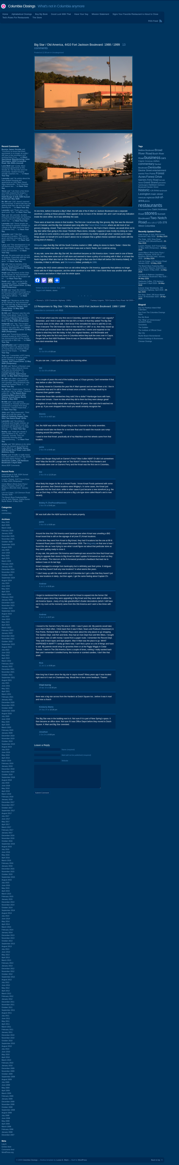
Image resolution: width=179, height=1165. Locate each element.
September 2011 (8, 1010)
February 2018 (7, 797)
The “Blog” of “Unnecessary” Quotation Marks (149, 321)
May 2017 (5, 822)
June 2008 (6, 1118)
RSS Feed (153, 21)
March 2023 (6, 628)
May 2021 (5, 689)
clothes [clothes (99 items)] (156, 161)
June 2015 (6, 885)
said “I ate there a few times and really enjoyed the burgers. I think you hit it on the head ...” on (16, 195)
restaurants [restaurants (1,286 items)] (150, 205)
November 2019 (8, 738)
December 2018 (8, 769)
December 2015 (8, 869)
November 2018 (8, 772)
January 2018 (7, 799)
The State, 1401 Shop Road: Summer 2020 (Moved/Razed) (150, 240)
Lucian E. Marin (62, 1160)
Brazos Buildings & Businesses (150, 338)
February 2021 (7, 697)
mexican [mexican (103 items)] (142, 197)
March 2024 (6, 594)
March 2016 (6, 860)
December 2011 (8, 1002)
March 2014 (6, 927)
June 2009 (6, 1085)
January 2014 (7, 932)
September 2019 (8, 744)
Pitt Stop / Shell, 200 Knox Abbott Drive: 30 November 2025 (151, 296)
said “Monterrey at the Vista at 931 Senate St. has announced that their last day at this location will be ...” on (16, 275)
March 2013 (6, 960)
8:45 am (52, 450)
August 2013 (7, 946)
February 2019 (7, 763)
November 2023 (8, 605)
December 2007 (8, 1135)
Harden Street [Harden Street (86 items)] (152, 187)
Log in (4, 1144)
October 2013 (7, 941)
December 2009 (8, 1068)
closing (4, 510)
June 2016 (6, 852)
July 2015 (5, 883)
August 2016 (7, 847)
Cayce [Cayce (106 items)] (141, 161)
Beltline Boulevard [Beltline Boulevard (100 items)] (146, 150)
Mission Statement (100, 14)
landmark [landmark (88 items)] (163, 191)
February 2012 (7, 996)
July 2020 (5, 716)
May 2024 (5, 589)
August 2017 (7, 813)
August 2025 (7, 547)
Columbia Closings (21, 6)
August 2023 (7, 614)
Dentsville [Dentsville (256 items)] (154, 167)
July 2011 (5, 1016)
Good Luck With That (61, 14)
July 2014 (5, 916)
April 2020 (6, 725)
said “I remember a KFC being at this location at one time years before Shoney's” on (16, 359)
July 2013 (5, 949)
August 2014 (7, 913)
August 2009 (7, 1079)
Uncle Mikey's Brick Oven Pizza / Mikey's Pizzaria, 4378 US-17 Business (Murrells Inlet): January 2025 (15, 487)
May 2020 (5, 722)
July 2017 (5, 816)
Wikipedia (38, 245)
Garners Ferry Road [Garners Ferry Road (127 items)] (148, 180)
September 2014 (8, 910)
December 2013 (8, 935)
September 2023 (8, 611)
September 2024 (8, 578)
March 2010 (6, 1060)
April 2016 (6, 858)
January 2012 (7, 999)
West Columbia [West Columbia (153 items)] (146, 225)
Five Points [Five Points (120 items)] (150, 173)
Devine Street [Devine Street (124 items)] (145, 170)
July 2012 (5, 982)
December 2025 (8, 536)
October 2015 (7, 874)
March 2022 (6, 661)
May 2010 (5, 1054)
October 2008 (7, 1107)
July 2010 (5, 1049)
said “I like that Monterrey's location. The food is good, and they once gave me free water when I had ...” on (15, 238)
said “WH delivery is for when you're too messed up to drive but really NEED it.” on (16, 448)
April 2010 (6, 1057)
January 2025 (7, 567)
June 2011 (6, 1018)
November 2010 (8, 1038)
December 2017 (8, 802)
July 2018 (5, 783)
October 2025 (7, 542)
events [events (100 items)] (141, 174)
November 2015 (8, 871)
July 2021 (5, 683)
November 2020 (8, 705)
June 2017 (6, 819)
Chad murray (45, 685)
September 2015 (8, 877)
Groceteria (142, 325)
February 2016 (7, 863)
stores (55, 290)
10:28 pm (53, 710)
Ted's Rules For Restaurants (15, 17)
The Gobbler (143, 327)
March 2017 (6, 827)
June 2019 (6, 752)
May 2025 (5, 555)
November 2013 (8, 938)
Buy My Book (41, 14)
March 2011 (6, 1027)
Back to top (155, 1160)
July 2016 (5, 849)
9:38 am (52, 352)
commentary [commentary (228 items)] (146, 163)
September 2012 (8, 977)
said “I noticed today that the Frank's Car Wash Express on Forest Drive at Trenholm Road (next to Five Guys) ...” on (15, 349)
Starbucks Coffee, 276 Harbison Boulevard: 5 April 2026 (151, 282)
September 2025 (8, 544)
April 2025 (6, 558)
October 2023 (7, 608)
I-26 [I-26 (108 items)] (152, 190)
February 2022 (7, 664)
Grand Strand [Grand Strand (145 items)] (151, 182)
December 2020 (8, 702)
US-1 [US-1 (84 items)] (149, 223)
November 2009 (8, 1071)
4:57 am (52, 417)
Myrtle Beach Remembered (149, 336)
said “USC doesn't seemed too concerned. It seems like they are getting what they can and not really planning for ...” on (16, 204)
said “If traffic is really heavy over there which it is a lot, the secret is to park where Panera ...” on (16, 459)
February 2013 (7, 963)
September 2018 (8, 777)
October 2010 (7, 1041)
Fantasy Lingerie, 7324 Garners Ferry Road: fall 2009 (111, 300)
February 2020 (7, 730)
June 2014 (6, 919)
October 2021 (7, 675)
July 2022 (5, 650)
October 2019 (7, 741)
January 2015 (7, 899)
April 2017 (6, 824)
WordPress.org (8, 1152)
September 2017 (8, 811)
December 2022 (8, 636)
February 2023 (7, 630)
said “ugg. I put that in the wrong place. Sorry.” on (16, 284)
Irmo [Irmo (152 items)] (156, 190)
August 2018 (7, 780)
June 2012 (6, 985)
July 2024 (5, 583)
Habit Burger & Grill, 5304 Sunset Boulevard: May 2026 (15, 475)
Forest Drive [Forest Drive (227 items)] (154, 176)
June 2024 (6, 586)
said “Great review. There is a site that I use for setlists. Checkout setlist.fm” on (16, 394)
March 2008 (6, 1126)
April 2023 (6, 625)
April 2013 (6, 957)
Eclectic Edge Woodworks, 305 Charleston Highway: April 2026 (150, 289)
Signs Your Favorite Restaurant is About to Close (135, 14)
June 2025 (6, 553)
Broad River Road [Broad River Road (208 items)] (150, 151)
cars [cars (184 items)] (163, 158)
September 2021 (8, 677)
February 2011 (7, 1029)
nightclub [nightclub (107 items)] (150, 197)
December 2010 (8, 1035)
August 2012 (7, 980)
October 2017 (7, 808)
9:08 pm (52, 666)
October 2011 (7, 1007)
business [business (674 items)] (152, 157)
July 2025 (5, 550)
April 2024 (6, 592)
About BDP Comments (11, 465)
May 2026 (5, 522)
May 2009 (5, 1088)
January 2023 (7, 633)
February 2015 (7, 896)
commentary (7, 513)
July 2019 (5, 750)
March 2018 (6, 794)
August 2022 (7, 647)
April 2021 (6, 691)
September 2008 (8, 1110)
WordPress (82, 1160)
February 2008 (7, 1129)
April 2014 (6, 924)
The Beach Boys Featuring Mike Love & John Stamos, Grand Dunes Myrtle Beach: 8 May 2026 (16, 499)
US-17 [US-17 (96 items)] (154, 223)
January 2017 (7, 833)
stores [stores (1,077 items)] (151, 213)
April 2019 (6, 758)
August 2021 (7, 680)
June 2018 (6, 786)
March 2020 (6, 727)
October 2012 (7, 974)
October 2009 (7, 1074)
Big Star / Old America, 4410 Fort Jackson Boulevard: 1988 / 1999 (77, 44)
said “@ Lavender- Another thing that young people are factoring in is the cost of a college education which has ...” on (16, 218)
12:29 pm (52, 475)
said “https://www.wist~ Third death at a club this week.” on (15, 415)
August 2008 (7, 1113)
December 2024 (8, 569)
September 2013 (8, 944)
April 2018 (6, 791)
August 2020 (7, 713)
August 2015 (7, 880)
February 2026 (7, 531)
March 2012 (6, 993)
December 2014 (8, 902)
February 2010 (7, 1063)
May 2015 (5, 888)
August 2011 (7, 1013)
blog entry (91, 543)
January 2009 (7, 1099)
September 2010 (8, 1043)
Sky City (141, 333)
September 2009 (8, 1077)
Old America (70, 262)
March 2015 (6, 894)
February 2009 (7, 1096)
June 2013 (6, 952)
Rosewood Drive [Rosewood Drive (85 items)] (145, 209)
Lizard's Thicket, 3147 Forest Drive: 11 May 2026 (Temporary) (16, 480)
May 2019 (5, 755)
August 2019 (7, 747)
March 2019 (6, 761)
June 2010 (6, 1052)
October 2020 (7, 708)
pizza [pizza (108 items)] (147, 201)
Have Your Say (81, 14)
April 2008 (6, 1124)
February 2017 (7, 830)
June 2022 (6, 653)
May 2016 (5, 855)
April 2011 (6, 1024)
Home (5, 14)
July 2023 (5, 616)
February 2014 (7, 930)
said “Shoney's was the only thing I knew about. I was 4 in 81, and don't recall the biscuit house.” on (16, 317)
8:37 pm (51, 617)
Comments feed (8, 1149)
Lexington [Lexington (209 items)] (144, 193)
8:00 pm (51, 735)
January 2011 (7, 1032)
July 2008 (5, 1115)
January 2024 (7, 600)
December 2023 (8, 603)
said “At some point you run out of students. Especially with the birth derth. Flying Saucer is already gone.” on (16, 258)
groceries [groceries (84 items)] (162, 183)
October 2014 (7, 908)
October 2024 (7, 575)
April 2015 (6, 891)
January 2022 (7, 666)
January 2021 (7, 700)
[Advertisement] (89, 32)
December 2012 (8, 969)
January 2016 (7, 866)
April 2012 (6, 991)
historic (49, 290)
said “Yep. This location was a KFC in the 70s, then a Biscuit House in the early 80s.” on (16, 327)
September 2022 (8, 644)
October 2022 (7, 641)
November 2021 (8, 672)
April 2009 (6, 1090)
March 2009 (6, 1093)
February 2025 (7, 564)
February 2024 (7, 597)
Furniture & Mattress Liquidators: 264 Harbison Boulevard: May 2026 (152, 276)
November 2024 (8, 572)
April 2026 (6, 525)
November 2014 (8, 905)
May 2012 (5, 988)
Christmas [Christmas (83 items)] (149, 161)
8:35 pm (51, 586)
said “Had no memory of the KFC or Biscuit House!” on (16, 267)
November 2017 (8, 805)
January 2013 (7, 966)
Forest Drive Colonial (98, 225)
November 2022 (8, 639)
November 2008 (8, 1104)
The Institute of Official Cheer (149, 330)
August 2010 (7, 1046)
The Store (37, 17)
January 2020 (7, 733)
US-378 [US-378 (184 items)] (162, 222)
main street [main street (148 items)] (157, 194)
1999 (94, 262)
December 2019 (8, 736)
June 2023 (6, 619)
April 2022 (6, 658)
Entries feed (6, 1147)
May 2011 (5, 1021)
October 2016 (7, 841)
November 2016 (8, 838)
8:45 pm (52, 505)
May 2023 (5, 622)
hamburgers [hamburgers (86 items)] (143, 185)
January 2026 (7, 533)
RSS (61, 310)
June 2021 (6, 686)
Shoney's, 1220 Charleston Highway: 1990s (53, 300)
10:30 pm (53, 688)
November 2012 (8, 971)
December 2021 (8, 669)
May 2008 (5, 1121)
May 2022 (5, 655)
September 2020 (8, 711)
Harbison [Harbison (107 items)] (153, 185)
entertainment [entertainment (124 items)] (159, 170)
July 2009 (5, 1082)
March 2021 (6, 694)
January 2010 (7, 1066)
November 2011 (8, 1005)
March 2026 (6, 528)
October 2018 (7, 774)
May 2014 (5, 921)
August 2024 (7, 580)
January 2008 (7, 1132)
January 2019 (7, 766)
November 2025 (8, 539)
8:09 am (52, 525)
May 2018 (5, 788)
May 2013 (5, 955)
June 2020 (6, 719)
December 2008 (8, 1102)
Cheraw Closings (145, 341)
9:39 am (52, 371)
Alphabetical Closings (22, 14)
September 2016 (8, 844)
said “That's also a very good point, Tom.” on (16, 211)
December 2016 (8, 835)
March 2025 (6, 561)
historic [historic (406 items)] (143, 190)
